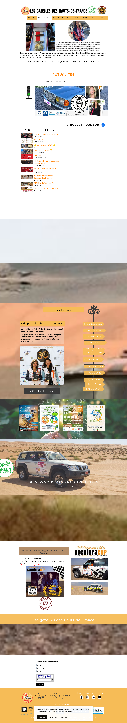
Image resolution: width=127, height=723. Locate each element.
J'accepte (42, 717)
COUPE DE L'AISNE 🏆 (43, 150)
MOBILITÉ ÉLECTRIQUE (62, 695)
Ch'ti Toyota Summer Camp (45, 183)
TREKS (39, 699)
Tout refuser (53, 717)
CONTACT (56, 697)
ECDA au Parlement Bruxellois (46, 134)
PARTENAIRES (57, 699)
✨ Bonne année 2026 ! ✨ (44, 145)
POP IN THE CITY (59, 694)
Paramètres (63, 717)
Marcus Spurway (41, 140)
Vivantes (37, 156)
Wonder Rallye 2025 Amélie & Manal (51, 82)
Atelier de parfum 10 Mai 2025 (46, 188)
